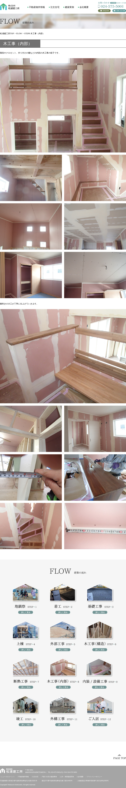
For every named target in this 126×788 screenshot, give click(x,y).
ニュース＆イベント (8, 777)
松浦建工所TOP (7, 33)
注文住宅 (54, 7)
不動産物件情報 (37, 7)
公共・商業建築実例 (67, 777)
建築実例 (69, 7)
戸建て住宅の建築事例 (49, 777)
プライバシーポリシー (94, 777)
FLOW (19, 33)
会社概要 (84, 7)
